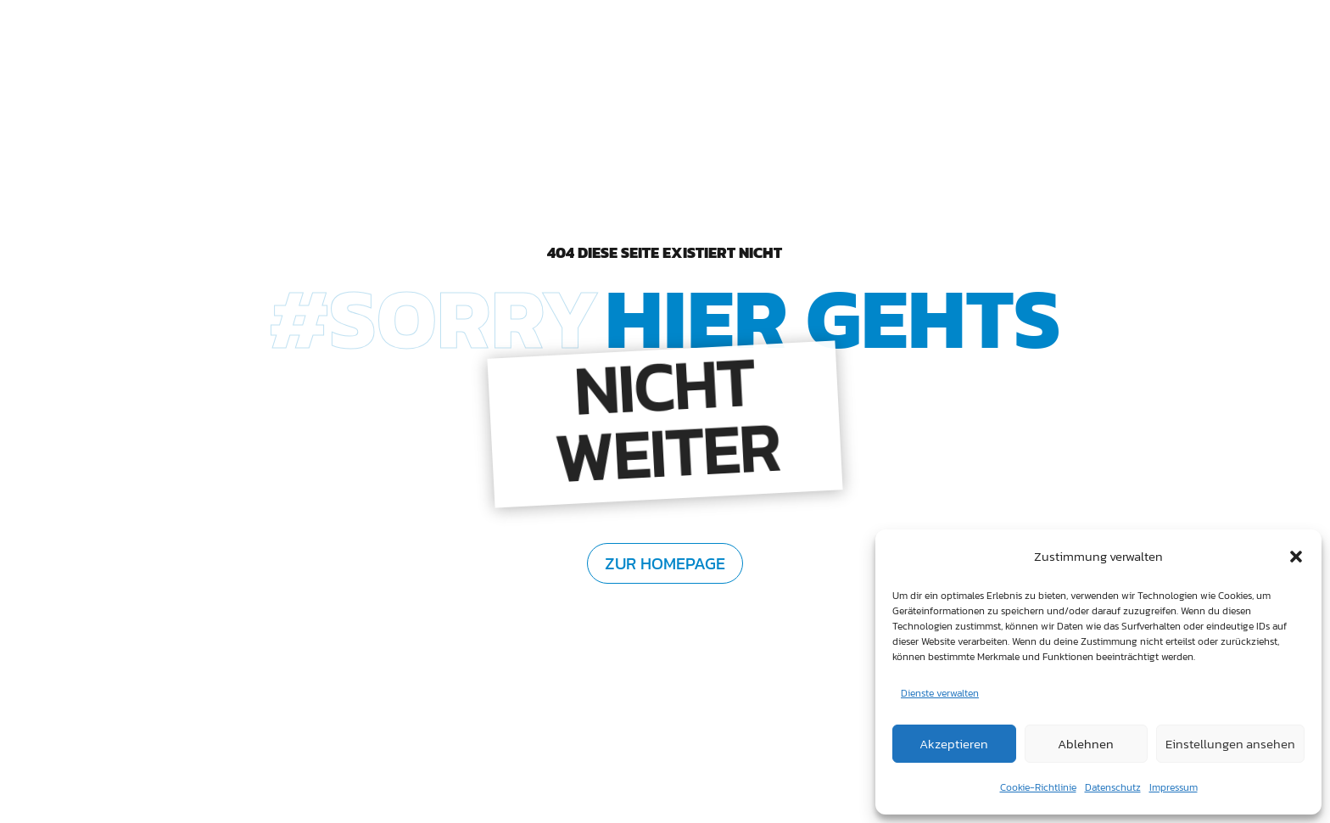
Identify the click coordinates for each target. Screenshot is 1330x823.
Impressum (1173, 787)
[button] (1296, 556)
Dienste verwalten (940, 693)
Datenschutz (1113, 787)
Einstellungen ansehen (1230, 743)
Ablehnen (1086, 743)
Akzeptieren (953, 743)
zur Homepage (665, 563)
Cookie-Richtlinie (1038, 787)
